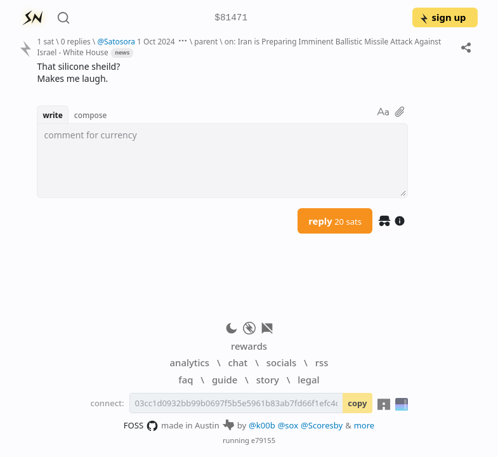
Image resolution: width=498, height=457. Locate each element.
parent (206, 41)
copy (357, 403)
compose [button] (90, 115)
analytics (189, 362)
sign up (442, 17)
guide (224, 379)
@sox (288, 425)
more (364, 425)
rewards (249, 346)
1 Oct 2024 (155, 41)
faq (185, 379)
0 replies (76, 41)
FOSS (141, 426)
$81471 (230, 18)
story (267, 379)
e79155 (263, 440)
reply (335, 221)
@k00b (262, 425)
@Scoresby (322, 425)
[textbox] (222, 160)
